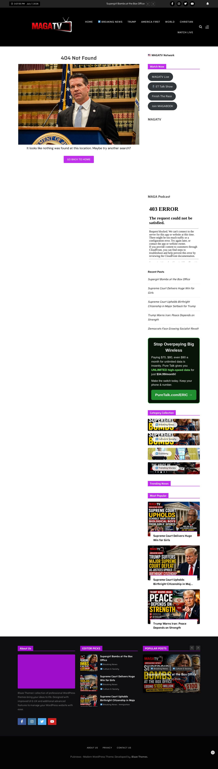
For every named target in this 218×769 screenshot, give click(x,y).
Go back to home (78, 159)
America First (150, 21)
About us (92, 747)
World (170, 21)
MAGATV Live (160, 77)
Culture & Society (109, 669)
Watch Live (185, 32)
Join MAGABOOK (162, 106)
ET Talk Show (162, 86)
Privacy (107, 747)
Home (89, 21)
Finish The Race (162, 96)
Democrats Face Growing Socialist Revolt (173, 328)
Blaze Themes (139, 757)
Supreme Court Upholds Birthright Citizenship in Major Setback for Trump (172, 304)
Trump (132, 21)
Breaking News (110, 21)
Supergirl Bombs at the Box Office (125, 3)
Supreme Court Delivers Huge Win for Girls (172, 540)
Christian (186, 21)
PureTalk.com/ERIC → (173, 395)
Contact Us (124, 747)
